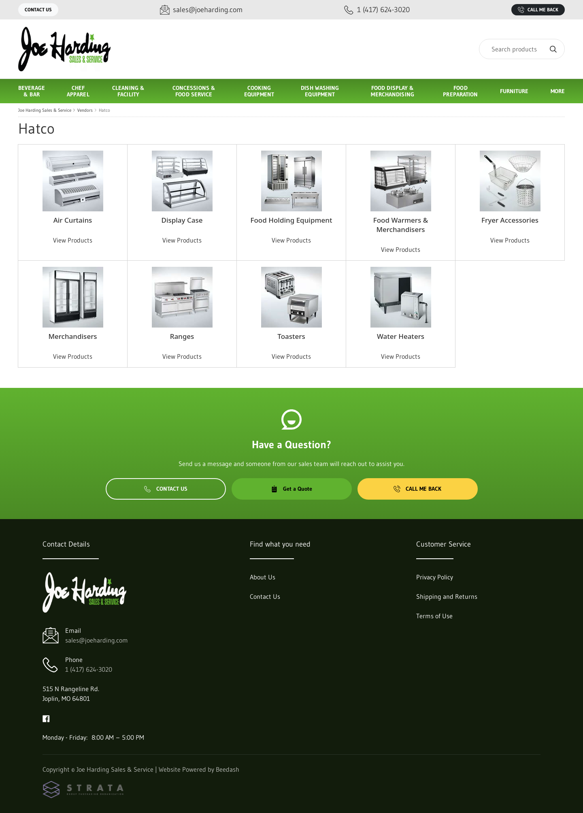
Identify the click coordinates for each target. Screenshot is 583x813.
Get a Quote (291, 488)
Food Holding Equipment (291, 220)
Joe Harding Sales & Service (44, 110)
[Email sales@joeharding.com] (201, 9)
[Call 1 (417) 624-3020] (377, 9)
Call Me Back (538, 9)
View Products (72, 240)
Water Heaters (400, 336)
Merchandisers (72, 336)
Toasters (291, 336)
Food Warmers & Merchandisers (400, 224)
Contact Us (38, 9)
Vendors (85, 110)
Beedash (227, 769)
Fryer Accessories (509, 220)
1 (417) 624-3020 (88, 669)
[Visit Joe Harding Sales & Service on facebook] (46, 718)
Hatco (104, 110)
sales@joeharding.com (96, 640)
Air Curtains (72, 220)
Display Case (181, 220)
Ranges (182, 336)
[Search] (522, 49)
